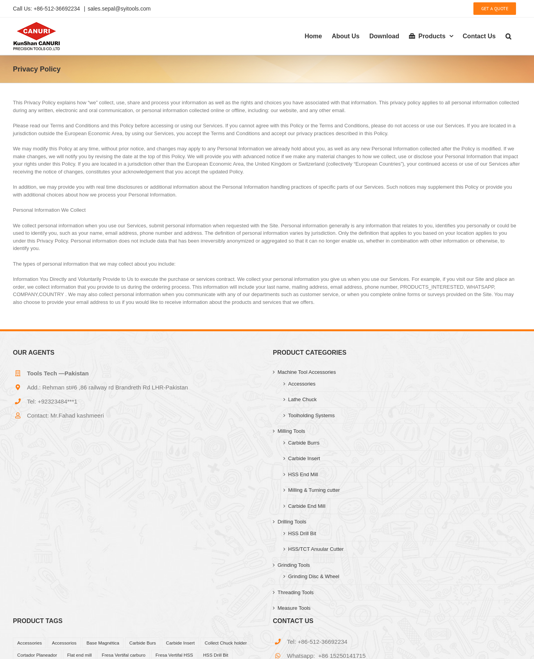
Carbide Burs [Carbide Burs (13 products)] (142, 642)
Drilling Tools (292, 522)
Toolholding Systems (311, 415)
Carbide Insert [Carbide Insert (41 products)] (180, 642)
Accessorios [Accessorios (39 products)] (64, 642)
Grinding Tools (294, 565)
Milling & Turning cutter (314, 490)
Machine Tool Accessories (307, 372)
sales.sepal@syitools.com (119, 8)
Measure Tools (294, 608)
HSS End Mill (303, 474)
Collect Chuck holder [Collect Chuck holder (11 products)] (226, 642)
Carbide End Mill (306, 506)
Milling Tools (291, 431)
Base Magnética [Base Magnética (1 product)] (102, 642)
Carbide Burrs (303, 443)
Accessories (301, 384)
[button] (508, 36)
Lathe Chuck (302, 399)
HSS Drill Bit (302, 533)
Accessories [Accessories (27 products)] (29, 642)
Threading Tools (296, 592)
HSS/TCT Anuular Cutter (316, 549)
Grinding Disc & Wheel (313, 576)
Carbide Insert (304, 458)
